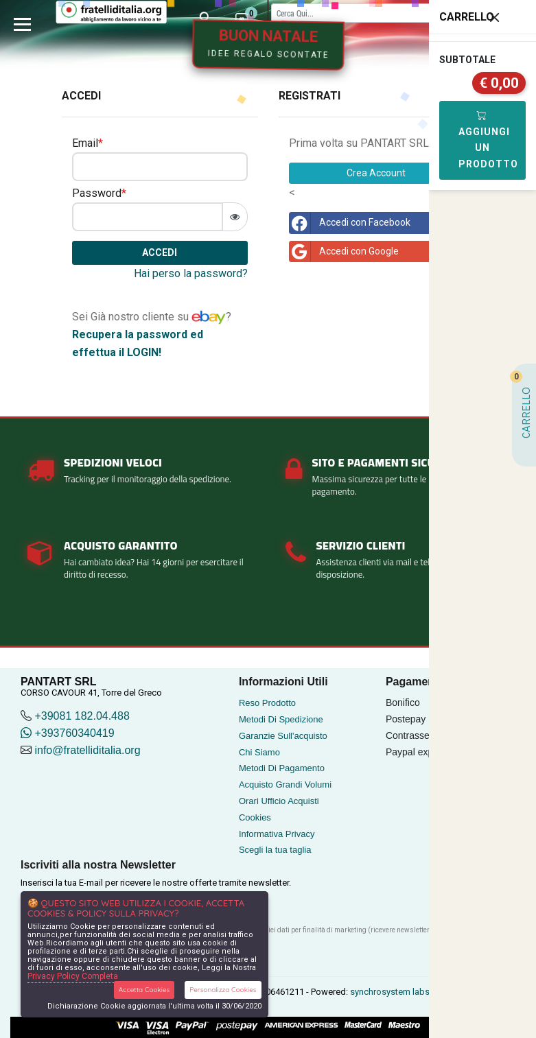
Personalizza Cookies (222, 989)
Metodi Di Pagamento (282, 768)
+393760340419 (68, 733)
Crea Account (376, 172)
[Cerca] (380, 12)
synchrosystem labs (390, 992)
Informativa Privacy (277, 834)
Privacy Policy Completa (72, 976)
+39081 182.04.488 (81, 716)
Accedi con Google (344, 252)
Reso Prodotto (267, 703)
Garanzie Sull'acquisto (283, 736)
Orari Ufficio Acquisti (279, 801)
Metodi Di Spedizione (281, 719)
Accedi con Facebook (349, 223)
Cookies (255, 817)
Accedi (159, 252)
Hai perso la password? (191, 273)
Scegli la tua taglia (275, 850)
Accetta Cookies (144, 989)
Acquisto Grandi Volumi (285, 784)
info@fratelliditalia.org (87, 750)
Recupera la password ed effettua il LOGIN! (137, 343)
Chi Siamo (259, 752)
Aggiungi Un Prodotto (488, 139)
